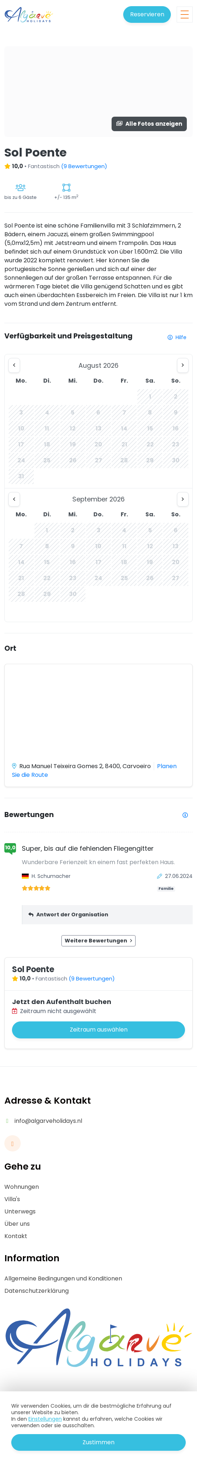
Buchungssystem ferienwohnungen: (87, 1449)
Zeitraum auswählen (99, 1029)
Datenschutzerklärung (36, 1291)
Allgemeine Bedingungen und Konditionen (63, 1278)
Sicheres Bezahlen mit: (97, 1423)
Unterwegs (20, 1211)
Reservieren (147, 14)
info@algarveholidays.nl (48, 1121)
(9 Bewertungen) (84, 166)
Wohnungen (21, 1187)
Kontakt (15, 1236)
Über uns (17, 1224)
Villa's (12, 1199)
